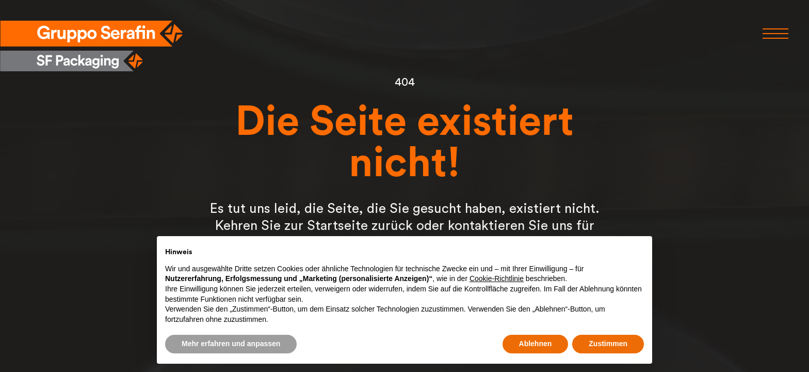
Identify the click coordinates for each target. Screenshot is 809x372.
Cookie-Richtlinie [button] (497, 278)
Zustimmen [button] (608, 343)
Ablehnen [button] (535, 343)
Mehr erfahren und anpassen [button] (231, 343)
